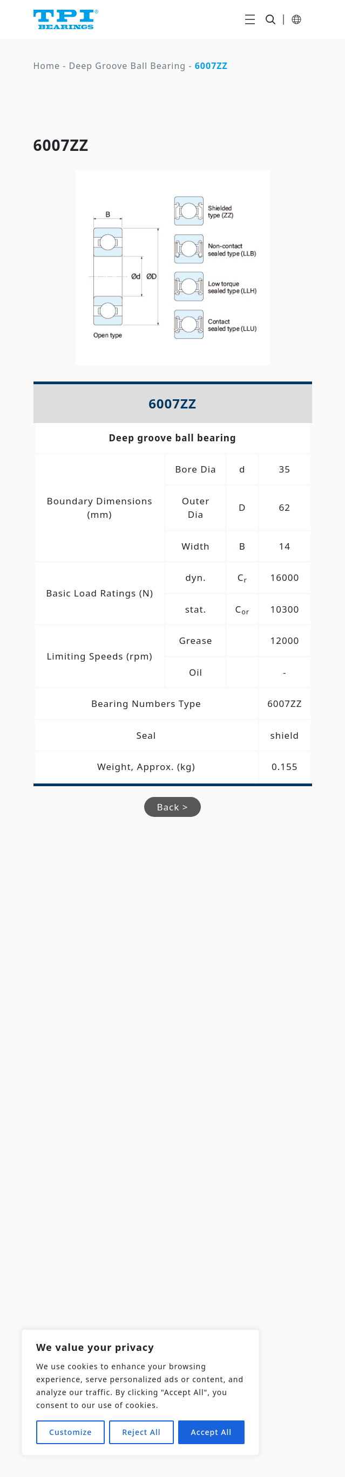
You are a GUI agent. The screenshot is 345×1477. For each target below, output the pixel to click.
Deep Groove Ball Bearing (127, 66)
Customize (70, 1432)
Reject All (141, 1432)
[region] (140, 1392)
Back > (172, 807)
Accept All (211, 1432)
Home (46, 66)
